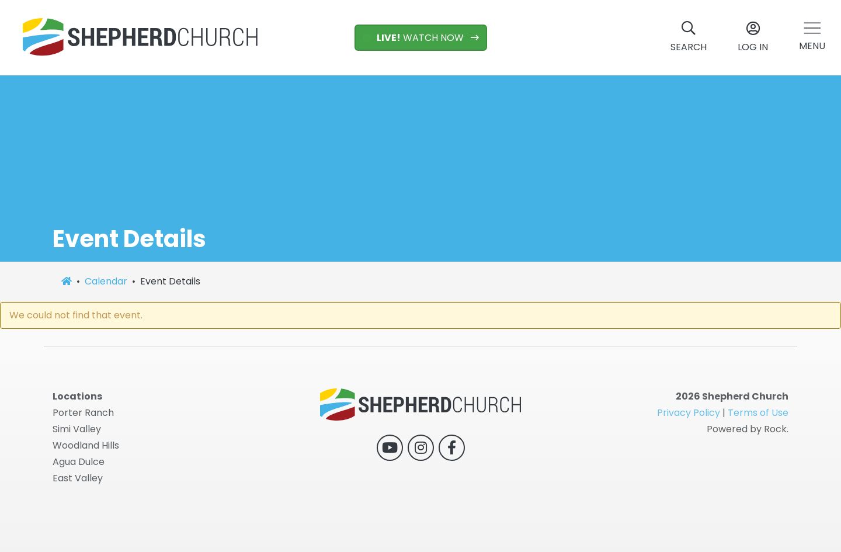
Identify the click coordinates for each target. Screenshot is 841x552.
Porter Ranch (83, 412)
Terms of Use (758, 412)
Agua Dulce (79, 461)
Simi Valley (77, 429)
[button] (812, 38)
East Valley (78, 478)
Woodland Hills (86, 445)
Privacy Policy (688, 412)
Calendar (106, 281)
